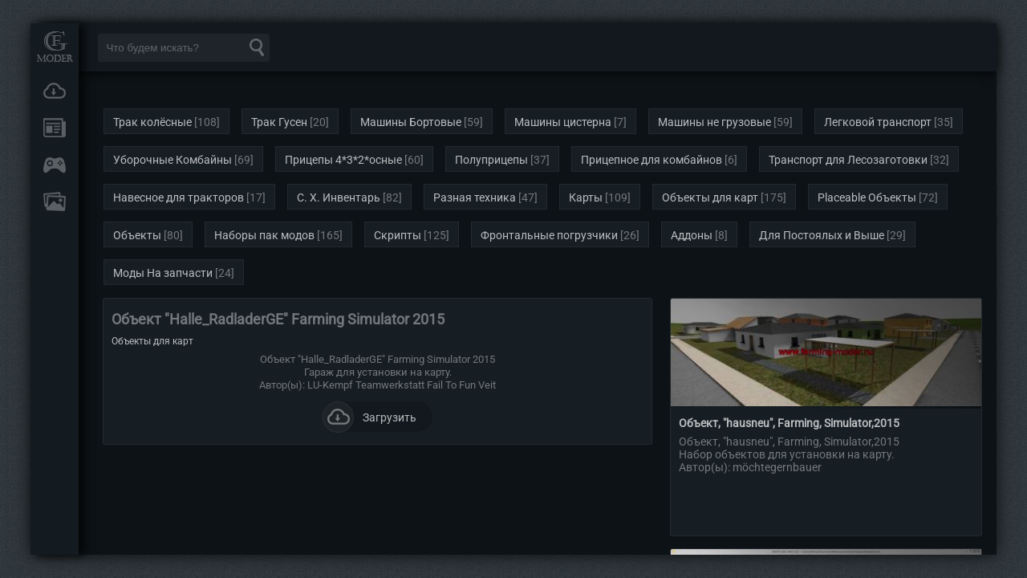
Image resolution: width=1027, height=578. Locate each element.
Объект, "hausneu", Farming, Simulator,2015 (789, 423)
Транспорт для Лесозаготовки (848, 159)
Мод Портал (54, 46)
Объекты (137, 235)
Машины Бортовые (410, 122)
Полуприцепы (491, 159)
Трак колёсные (152, 122)
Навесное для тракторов (178, 197)
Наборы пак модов (264, 235)
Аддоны (691, 235)
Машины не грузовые (714, 122)
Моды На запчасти (163, 273)
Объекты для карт (710, 197)
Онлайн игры (54, 165)
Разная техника (474, 197)
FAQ (54, 201)
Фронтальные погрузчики (549, 235)
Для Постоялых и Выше (821, 235)
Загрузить (369, 416)
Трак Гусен (279, 122)
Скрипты (397, 235)
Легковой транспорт (878, 122)
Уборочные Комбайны (172, 159)
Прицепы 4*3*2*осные (343, 159)
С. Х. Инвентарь (338, 197)
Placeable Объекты (867, 197)
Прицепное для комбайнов (651, 159)
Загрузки (54, 91)
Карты (586, 197)
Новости (54, 128)
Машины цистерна (562, 122)
